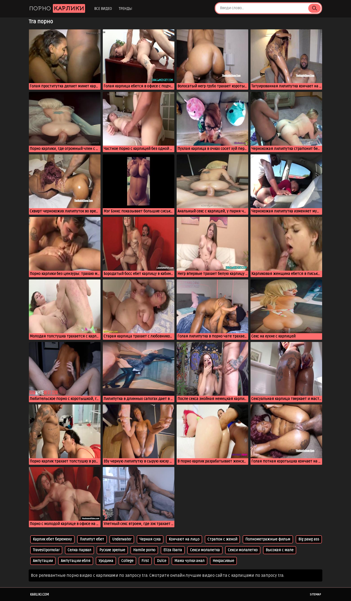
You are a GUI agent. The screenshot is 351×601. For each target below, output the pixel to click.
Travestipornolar (46, 550)
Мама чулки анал (189, 561)
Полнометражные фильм (267, 539)
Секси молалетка (205, 550)
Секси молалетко (243, 550)
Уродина (105, 561)
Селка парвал (79, 550)
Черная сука (150, 539)
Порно (57, 8)
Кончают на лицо (184, 539)
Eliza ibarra (172, 550)
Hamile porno (144, 550)
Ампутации (43, 561)
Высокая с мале (279, 550)
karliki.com (39, 594)
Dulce (161, 561)
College (127, 561)
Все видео (103, 8)
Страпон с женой (222, 539)
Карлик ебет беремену (52, 539)
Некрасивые (223, 561)
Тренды (125, 8)
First (145, 561)
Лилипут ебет (92, 539)
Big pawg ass (308, 539)
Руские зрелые (112, 550)
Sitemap (315, 594)
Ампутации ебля (75, 561)
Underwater (121, 539)
